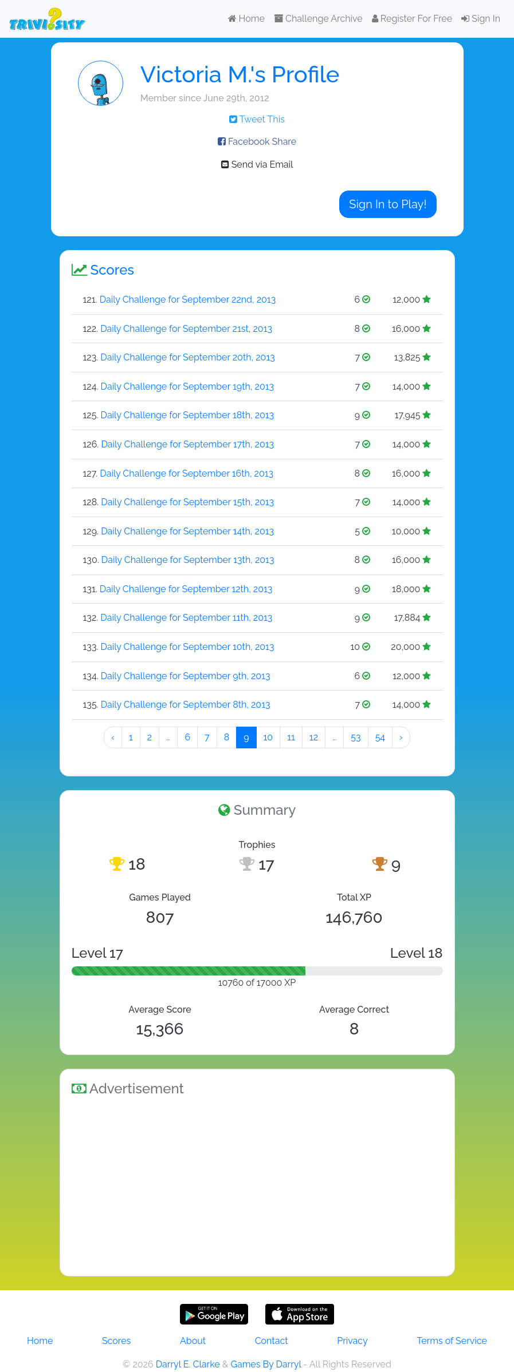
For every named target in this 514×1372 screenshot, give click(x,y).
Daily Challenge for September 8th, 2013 (185, 704)
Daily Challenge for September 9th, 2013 (185, 676)
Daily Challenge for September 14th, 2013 (187, 531)
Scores (116, 1340)
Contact (271, 1340)
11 (291, 737)
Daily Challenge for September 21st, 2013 (186, 328)
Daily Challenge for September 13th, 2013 (187, 559)
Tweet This (257, 119)
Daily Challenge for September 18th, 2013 (187, 415)
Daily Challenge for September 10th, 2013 (187, 646)
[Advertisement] (257, 1184)
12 (313, 737)
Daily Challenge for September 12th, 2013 (186, 589)
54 (380, 737)
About (193, 1340)
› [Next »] (401, 737)
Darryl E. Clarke (188, 1364)
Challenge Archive (318, 18)
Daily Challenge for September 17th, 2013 (187, 444)
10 (268, 737)
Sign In (480, 18)
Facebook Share (257, 141)
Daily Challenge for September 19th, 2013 (187, 386)
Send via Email (257, 164)
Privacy (352, 1340)
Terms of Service (452, 1340)
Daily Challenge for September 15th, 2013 (187, 502)
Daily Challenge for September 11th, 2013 (186, 617)
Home (246, 18)
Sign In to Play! (387, 204)
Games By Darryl (265, 1364)
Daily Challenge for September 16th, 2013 (186, 473)
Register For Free (412, 18)
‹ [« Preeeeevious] (113, 737)
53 (355, 737)
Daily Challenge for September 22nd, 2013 (188, 299)
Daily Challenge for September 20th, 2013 (187, 357)
